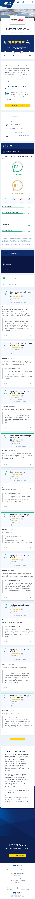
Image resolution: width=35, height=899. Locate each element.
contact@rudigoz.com (16, 128)
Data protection (9, 889)
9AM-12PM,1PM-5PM (23, 135)
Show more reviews (17, 739)
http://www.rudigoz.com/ (16, 132)
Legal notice (9, 887)
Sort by (8, 284)
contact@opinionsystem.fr (17, 873)
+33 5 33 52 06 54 (17, 875)
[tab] (9, 870)
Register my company (17, 855)
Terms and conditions (25, 887)
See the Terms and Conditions (19, 801)
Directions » (17, 882)
